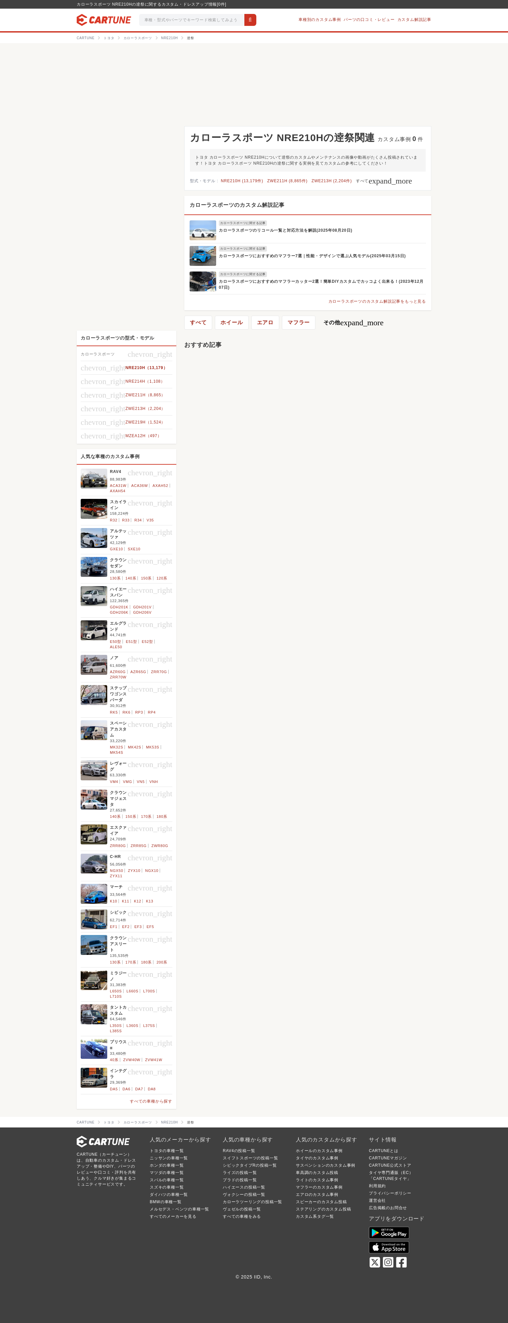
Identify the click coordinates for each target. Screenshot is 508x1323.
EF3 (138, 927)
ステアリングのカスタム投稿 (323, 1209)
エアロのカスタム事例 (317, 1194)
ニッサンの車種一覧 (169, 1158)
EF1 (114, 927)
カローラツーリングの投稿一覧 (252, 1202)
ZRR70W (118, 677)
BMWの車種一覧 (166, 1202)
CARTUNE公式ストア (390, 1165)
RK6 (126, 712)
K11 (125, 901)
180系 (161, 816)
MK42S (134, 747)
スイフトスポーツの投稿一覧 (250, 1158)
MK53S (152, 747)
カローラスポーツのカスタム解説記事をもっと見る (377, 301)
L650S (116, 991)
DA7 (139, 1089)
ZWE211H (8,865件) (287, 181)
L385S (116, 1031)
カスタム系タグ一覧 (315, 1216)
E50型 (115, 642)
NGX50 (116, 871)
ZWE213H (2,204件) (331, 181)
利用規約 (377, 1186)
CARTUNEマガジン (388, 1158)
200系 (161, 962)
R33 (126, 520)
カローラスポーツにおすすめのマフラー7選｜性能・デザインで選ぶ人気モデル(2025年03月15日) (312, 256)
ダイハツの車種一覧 (169, 1194)
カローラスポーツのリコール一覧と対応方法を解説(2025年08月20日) (285, 230)
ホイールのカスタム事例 (319, 1150)
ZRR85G (138, 846)
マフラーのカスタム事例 (319, 1187)
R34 (138, 520)
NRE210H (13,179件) (242, 181)
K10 (113, 901)
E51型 (131, 642)
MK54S (116, 752)
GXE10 (116, 549)
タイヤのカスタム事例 (317, 1158)
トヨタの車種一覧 (167, 1150)
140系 (131, 578)
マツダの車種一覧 (167, 1172)
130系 (115, 578)
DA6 (126, 1089)
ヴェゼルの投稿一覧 (242, 1209)
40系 (114, 1060)
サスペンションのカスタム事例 (325, 1165)
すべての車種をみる (242, 1216)
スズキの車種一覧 (167, 1187)
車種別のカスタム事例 (319, 19)
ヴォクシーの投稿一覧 (244, 1194)
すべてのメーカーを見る (173, 1216)
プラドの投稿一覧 (240, 1180)
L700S (149, 991)
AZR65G (138, 672)
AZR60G (118, 672)
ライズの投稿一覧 (240, 1172)
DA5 (114, 1089)
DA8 (152, 1089)
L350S (116, 1026)
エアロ (265, 322)
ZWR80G (159, 846)
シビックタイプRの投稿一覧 (250, 1165)
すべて (384, 181)
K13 (149, 901)
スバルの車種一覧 (167, 1180)
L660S (132, 991)
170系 (146, 816)
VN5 (141, 782)
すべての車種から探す (151, 1101)
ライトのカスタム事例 (317, 1180)
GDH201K (119, 607)
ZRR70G (159, 672)
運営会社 (377, 1200)
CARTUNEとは (383, 1150)
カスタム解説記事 (414, 19)
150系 (146, 578)
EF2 (126, 927)
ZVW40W (131, 1060)
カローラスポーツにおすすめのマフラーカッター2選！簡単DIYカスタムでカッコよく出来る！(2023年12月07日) (321, 284)
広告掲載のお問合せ (388, 1208)
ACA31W (118, 486)
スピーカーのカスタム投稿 (321, 1202)
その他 (353, 322)
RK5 (114, 712)
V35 (150, 520)
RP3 (139, 712)
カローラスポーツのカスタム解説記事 (237, 205)
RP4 (152, 712)
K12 (137, 901)
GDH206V (142, 612)
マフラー (299, 322)
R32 (114, 520)
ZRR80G (118, 846)
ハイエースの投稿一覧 (244, 1187)
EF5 (150, 927)
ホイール (231, 322)
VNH (153, 782)
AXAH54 (118, 491)
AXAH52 (160, 486)
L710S (116, 996)
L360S (132, 1026)
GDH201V (142, 607)
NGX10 (151, 871)
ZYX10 (134, 871)
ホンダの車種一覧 (167, 1165)
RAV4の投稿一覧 (239, 1150)
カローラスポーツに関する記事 (243, 223)
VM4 (114, 782)
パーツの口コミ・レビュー (369, 19)
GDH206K (119, 612)
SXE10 (134, 549)
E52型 (147, 642)
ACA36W (139, 486)
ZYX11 (116, 876)
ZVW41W (153, 1060)
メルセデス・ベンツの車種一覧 (179, 1209)
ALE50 (116, 647)
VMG (127, 782)
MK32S (116, 747)
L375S (149, 1026)
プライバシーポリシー (390, 1193)
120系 (161, 578)
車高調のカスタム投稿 (317, 1172)
